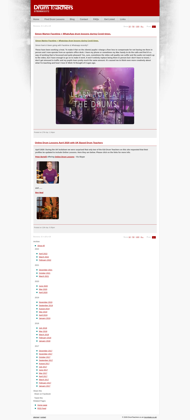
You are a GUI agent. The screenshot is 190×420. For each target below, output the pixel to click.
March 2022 (44, 257)
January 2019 (44, 318)
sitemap (36, 417)
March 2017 (44, 380)
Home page (42, 405)
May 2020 (43, 289)
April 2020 (43, 292)
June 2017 (43, 370)
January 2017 (44, 386)
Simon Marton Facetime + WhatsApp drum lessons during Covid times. (73, 34)
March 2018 (44, 335)
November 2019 (45, 302)
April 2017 (43, 376)
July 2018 (43, 328)
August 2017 (44, 364)
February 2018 (45, 338)
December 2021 (45, 270)
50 (133, 26)
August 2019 (44, 309)
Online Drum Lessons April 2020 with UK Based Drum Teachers (69, 142)
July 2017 (43, 367)
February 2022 (45, 260)
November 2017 (45, 354)
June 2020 (43, 286)
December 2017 (45, 351)
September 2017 (46, 360)
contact (43, 417)
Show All (41, 246)
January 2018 (44, 341)
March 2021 (44, 276)
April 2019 (43, 315)
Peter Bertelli (41, 157)
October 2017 (44, 357)
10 (130, 26)
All (142, 26)
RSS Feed (41, 408)
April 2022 (43, 254)
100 (137, 26)
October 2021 (44, 273)
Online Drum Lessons (64, 157)
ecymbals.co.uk (150, 417)
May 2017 (43, 373)
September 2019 (46, 305)
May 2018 (43, 331)
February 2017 (45, 383)
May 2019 (43, 312)
